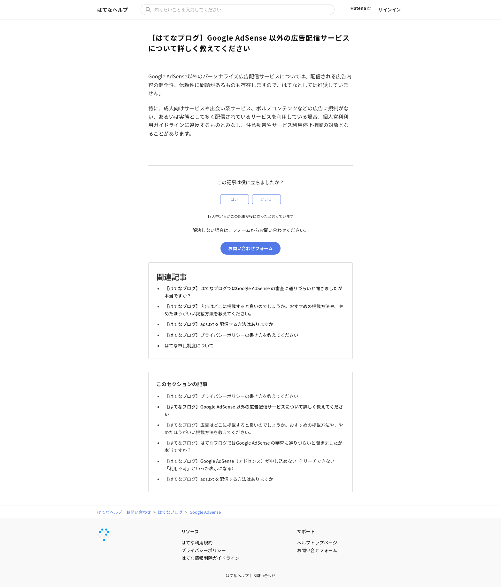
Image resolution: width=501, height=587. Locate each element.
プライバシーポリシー (203, 549)
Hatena (358, 8)
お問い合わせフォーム (250, 248)
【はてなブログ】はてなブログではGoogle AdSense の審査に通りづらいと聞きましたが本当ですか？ (254, 292)
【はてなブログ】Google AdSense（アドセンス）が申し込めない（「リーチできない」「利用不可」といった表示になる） (252, 464)
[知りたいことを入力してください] (237, 9)
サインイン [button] (389, 9)
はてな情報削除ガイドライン (210, 557)
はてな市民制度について (189, 345)
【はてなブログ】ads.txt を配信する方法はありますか (219, 324)
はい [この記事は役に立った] (234, 199)
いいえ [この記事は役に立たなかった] (266, 199)
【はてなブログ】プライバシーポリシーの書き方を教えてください (231, 334)
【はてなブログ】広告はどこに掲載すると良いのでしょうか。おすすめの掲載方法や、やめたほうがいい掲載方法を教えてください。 (254, 310)
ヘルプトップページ (317, 542)
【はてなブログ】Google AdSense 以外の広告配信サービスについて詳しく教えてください (254, 410)
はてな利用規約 (196, 542)
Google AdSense (205, 511)
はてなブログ (170, 511)
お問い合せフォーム (317, 549)
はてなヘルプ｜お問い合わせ (124, 511)
